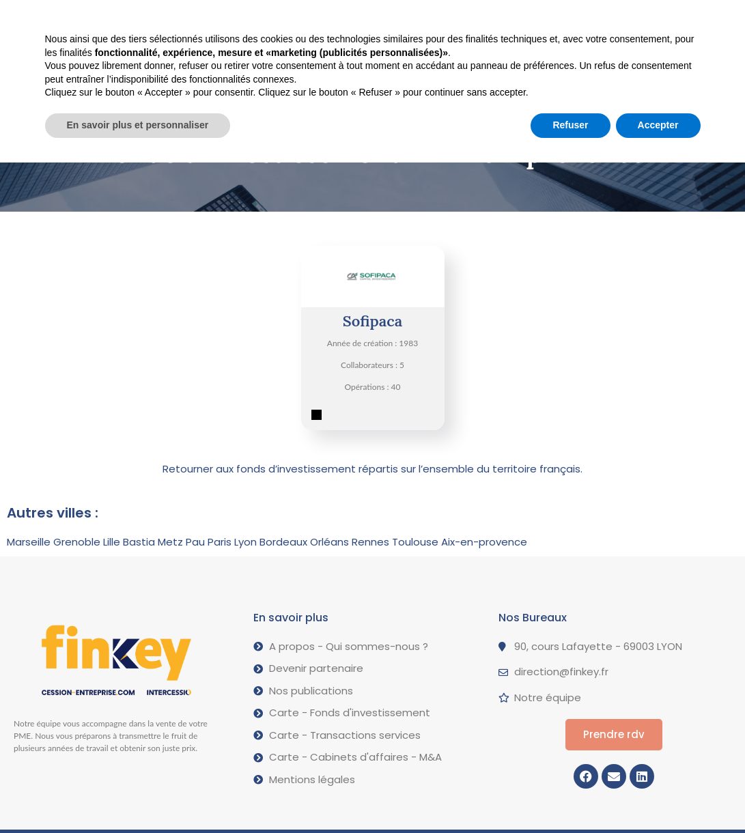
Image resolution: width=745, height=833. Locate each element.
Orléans (329, 542)
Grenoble (76, 542)
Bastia (139, 542)
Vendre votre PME (170, 19)
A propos (395, 19)
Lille (111, 542)
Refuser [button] (570, 795)
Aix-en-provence (484, 542)
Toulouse (415, 542)
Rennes (370, 542)
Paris (219, 542)
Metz (170, 542)
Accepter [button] (658, 795)
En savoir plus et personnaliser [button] (138, 795)
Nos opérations (292, 18)
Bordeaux (283, 542)
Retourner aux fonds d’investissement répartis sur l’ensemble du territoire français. (372, 469)
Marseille (29, 542)
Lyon (245, 542)
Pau (195, 542)
